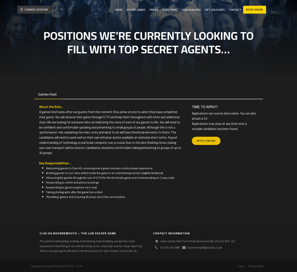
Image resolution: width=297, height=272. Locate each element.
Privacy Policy (256, 266)
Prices (154, 9)
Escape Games (135, 9)
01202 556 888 (170, 247)
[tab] (47, 94)
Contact (235, 9)
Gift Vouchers (215, 9)
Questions (169, 9)
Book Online (254, 9)
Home (118, 9)
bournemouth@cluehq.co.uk (204, 247)
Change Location (34, 9)
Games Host (47, 94)
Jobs (241, 266)
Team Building (191, 9)
